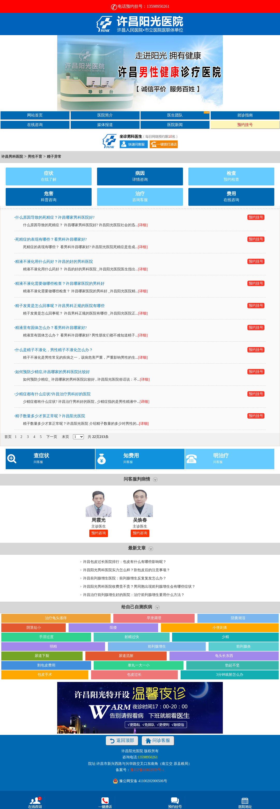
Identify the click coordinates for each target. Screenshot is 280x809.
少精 (225, 637)
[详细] (143, 225)
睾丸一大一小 (139, 665)
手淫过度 (46, 637)
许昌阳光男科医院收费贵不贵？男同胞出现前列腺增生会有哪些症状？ (139, 586)
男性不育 (35, 157)
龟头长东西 (224, 656)
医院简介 (105, 115)
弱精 (53, 646)
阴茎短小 (33, 628)
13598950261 (148, 757)
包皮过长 (134, 675)
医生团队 (188, 114)
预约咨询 (98, 533)
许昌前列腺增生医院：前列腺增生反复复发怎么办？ (124, 578)
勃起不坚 (232, 665)
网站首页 (35, 115)
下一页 (51, 437)
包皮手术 (45, 675)
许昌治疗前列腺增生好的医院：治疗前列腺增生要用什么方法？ (134, 595)
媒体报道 (105, 124)
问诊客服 (158, 740)
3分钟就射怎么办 (229, 675)
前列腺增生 (157, 646)
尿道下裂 (42, 656)
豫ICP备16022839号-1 (147, 770)
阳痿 (113, 628)
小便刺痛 (219, 628)
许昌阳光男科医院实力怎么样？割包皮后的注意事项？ (126, 570)
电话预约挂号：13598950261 (140, 6)
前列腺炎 (243, 646)
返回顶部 (122, 740)
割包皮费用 (46, 665)
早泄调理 (154, 618)
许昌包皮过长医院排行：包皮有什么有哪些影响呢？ (124, 562)
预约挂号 (245, 124)
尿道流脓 (126, 656)
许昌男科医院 (12, 157)
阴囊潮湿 (238, 618)
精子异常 (54, 157)
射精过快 (131, 637)
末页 (65, 437)
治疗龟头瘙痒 (56, 618)
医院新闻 (175, 124)
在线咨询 (35, 124)
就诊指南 (245, 115)
